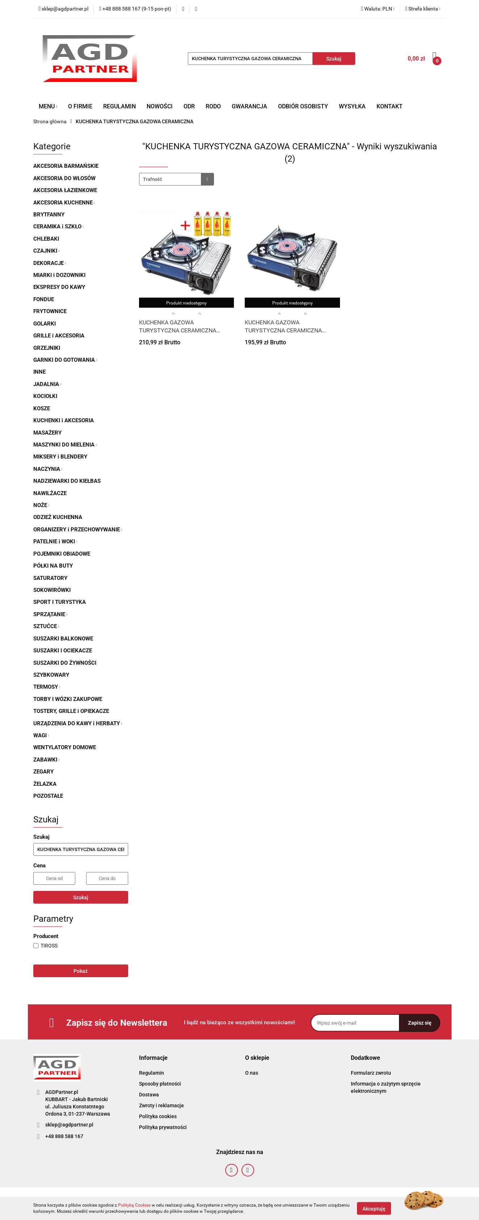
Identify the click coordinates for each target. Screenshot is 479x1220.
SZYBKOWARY (51, 675)
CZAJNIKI (46, 251)
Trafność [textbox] (152, 179)
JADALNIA (47, 384)
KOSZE (41, 408)
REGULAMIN (119, 106)
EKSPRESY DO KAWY (59, 287)
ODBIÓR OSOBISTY (303, 106)
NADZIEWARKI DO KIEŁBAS (67, 481)
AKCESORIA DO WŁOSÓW (64, 178)
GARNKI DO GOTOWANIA (65, 360)
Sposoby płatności (160, 1084)
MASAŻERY (47, 433)
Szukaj (80, 897)
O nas (251, 1073)
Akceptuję (374, 1208)
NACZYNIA (48, 469)
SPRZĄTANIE (50, 614)
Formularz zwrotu (371, 1073)
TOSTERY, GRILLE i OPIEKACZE (71, 711)
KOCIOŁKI (45, 396)
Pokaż (80, 971)
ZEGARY (43, 771)
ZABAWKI (46, 759)
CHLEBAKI (46, 239)
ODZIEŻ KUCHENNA (57, 517)
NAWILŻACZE (50, 493)
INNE (39, 372)
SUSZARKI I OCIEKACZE (62, 650)
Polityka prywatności (163, 1127)
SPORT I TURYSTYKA (59, 602)
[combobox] (176, 179)
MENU (48, 106)
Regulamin (151, 1073)
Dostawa (149, 1094)
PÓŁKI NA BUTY (53, 566)
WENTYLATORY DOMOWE (64, 747)
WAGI (41, 735)
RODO (213, 106)
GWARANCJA (249, 106)
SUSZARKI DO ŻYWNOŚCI (64, 663)
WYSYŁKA (352, 106)
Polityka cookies (158, 1116)
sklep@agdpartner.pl (69, 1125)
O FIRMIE (80, 106)
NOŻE (41, 505)
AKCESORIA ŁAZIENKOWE (65, 190)
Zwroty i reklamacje (161, 1105)
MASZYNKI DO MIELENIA (65, 444)
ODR (189, 106)
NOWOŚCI (160, 106)
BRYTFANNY (48, 214)
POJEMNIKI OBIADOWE (61, 554)
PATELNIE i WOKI (55, 541)
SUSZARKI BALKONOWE (63, 638)
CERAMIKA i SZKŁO (58, 226)
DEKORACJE (49, 263)
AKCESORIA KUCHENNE (64, 202)
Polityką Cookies (134, 1205)
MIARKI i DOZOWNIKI (59, 275)
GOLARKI (44, 323)
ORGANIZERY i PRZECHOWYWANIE (77, 529)
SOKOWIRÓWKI (52, 590)
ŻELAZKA (44, 784)
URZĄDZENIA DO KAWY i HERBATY (77, 723)
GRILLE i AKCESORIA (58, 335)
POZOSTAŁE (48, 796)
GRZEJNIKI (46, 348)
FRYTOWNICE (50, 311)
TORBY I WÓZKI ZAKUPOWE (67, 699)
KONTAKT (390, 106)
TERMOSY (46, 687)
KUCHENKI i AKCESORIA (63, 420)
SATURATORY (50, 578)
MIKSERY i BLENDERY (60, 456)
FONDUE (43, 299)
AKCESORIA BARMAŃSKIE (65, 166)
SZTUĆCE (46, 626)
